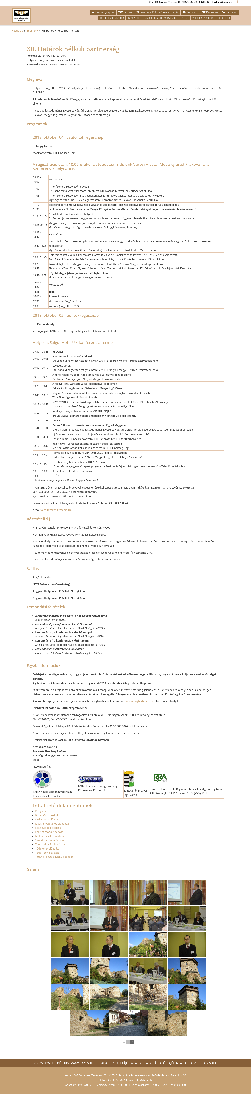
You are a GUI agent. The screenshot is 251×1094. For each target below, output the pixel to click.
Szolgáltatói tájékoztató (165, 1063)
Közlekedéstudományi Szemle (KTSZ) (166, 17)
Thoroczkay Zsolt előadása (51, 844)
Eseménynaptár (103, 12)
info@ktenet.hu (144, 1080)
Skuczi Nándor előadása (49, 840)
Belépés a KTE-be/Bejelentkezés (157, 12)
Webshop (190, 12)
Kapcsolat (230, 12)
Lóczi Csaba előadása (48, 828)
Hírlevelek (224, 17)
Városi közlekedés (203, 17)
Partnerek (210, 12)
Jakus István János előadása (52, 823)
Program (40, 811)
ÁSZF (194, 1063)
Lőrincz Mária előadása (49, 832)
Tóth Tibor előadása (47, 852)
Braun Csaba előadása (48, 815)
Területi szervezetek (112, 17)
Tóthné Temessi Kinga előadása (54, 857)
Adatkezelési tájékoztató (118, 1063)
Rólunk (125, 12)
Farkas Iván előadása (48, 819)
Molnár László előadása (49, 836)
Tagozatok (134, 17)
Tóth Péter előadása (47, 848)
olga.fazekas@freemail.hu (57, 510)
